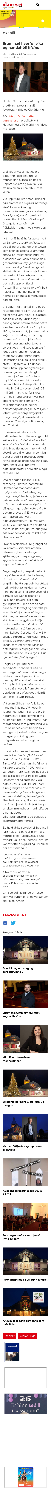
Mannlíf (9, 1336)
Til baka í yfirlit (14, 914)
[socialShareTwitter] (13, 923)
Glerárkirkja (27, 1336)
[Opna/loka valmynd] (46, 5)
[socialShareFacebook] (5, 923)
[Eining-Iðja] (25, 1451)
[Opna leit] (38, 4)
